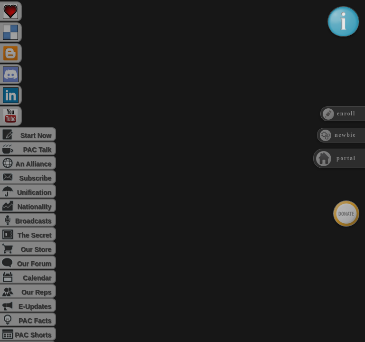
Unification (34, 192)
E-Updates (35, 306)
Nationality (34, 206)
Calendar (37, 278)
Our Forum (34, 263)
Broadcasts (33, 221)
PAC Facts (35, 320)
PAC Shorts (33, 335)
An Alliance (33, 164)
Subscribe (35, 178)
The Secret (34, 235)
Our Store (35, 249)
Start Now (35, 135)
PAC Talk (37, 149)
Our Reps (36, 292)
